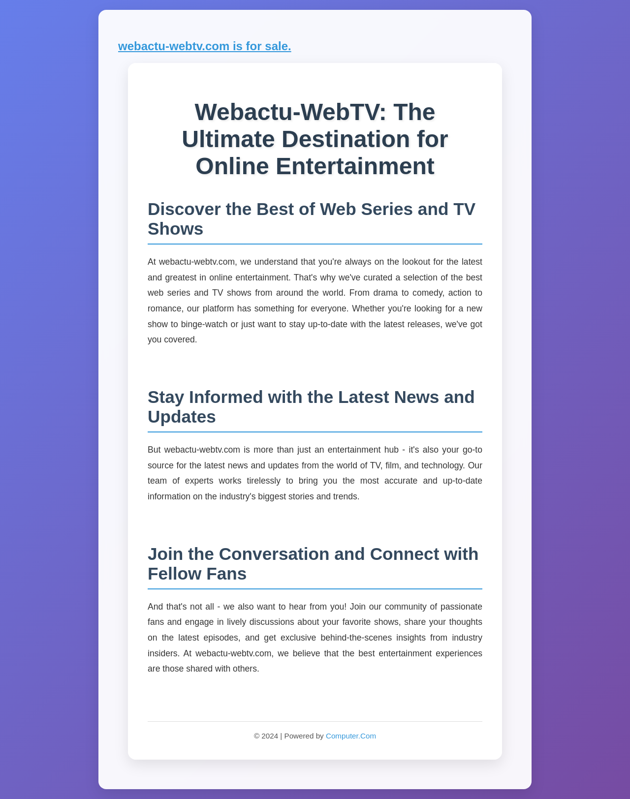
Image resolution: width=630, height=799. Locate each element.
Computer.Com (351, 736)
